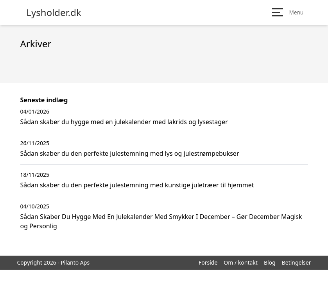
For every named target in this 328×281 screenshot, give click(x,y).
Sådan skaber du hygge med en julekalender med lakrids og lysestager (124, 121)
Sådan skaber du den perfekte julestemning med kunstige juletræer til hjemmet (137, 185)
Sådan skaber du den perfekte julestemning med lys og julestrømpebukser (129, 153)
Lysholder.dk (54, 12)
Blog (270, 262)
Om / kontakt (241, 262)
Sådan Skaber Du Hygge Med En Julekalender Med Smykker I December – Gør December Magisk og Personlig (161, 221)
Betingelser (296, 262)
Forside (208, 262)
